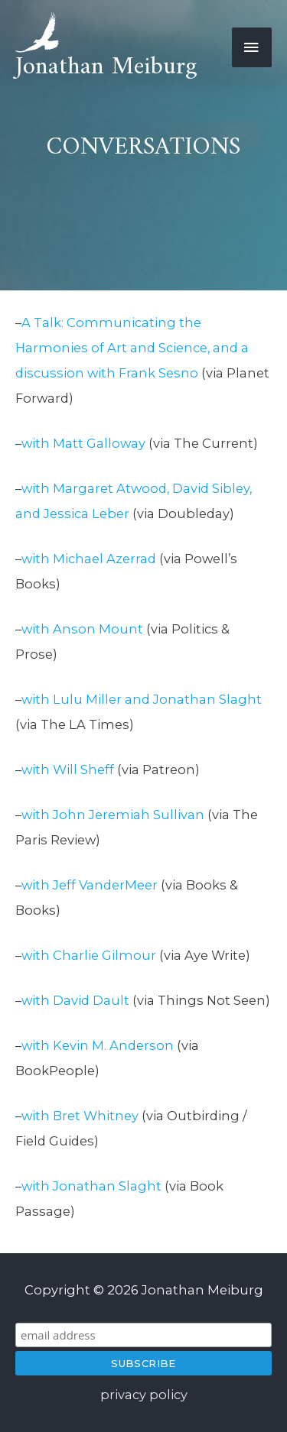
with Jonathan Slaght (93, 1186)
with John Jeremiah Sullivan (114, 814)
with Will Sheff (69, 769)
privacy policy (144, 1394)
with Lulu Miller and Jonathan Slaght (141, 699)
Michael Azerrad (104, 558)
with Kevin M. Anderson (97, 1045)
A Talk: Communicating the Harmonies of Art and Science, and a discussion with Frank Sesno (132, 348)
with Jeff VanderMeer (89, 885)
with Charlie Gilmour (88, 955)
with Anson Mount (82, 629)
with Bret (52, 1115)
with (37, 558)
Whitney (111, 1115)
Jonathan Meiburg (106, 67)
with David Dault (75, 1000)
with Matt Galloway (83, 443)
